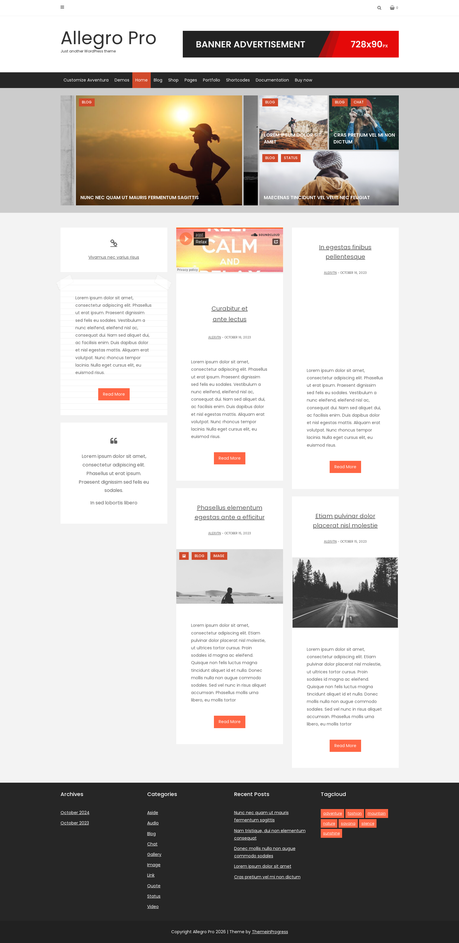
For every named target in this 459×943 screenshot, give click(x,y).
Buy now (303, 80)
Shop (173, 80)
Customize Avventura (86, 80)
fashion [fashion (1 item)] (355, 813)
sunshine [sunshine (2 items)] (331, 833)
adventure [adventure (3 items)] (332, 813)
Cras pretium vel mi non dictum (267, 877)
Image (154, 865)
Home (141, 80)
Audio (153, 823)
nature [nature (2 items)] (329, 823)
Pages (191, 80)
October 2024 (75, 813)
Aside (152, 813)
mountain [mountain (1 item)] (377, 813)
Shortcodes (238, 80)
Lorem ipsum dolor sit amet (262, 866)
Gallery (154, 854)
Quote (154, 886)
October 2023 (75, 823)
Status (154, 896)
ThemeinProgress (270, 932)
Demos (122, 80)
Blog (158, 80)
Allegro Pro (114, 39)
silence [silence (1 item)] (367, 823)
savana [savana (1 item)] (348, 823)
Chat (152, 844)
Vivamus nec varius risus (114, 249)
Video (153, 907)
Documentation (272, 80)
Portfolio (211, 80)
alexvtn (214, 337)
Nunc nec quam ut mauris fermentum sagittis (139, 197)
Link (151, 875)
